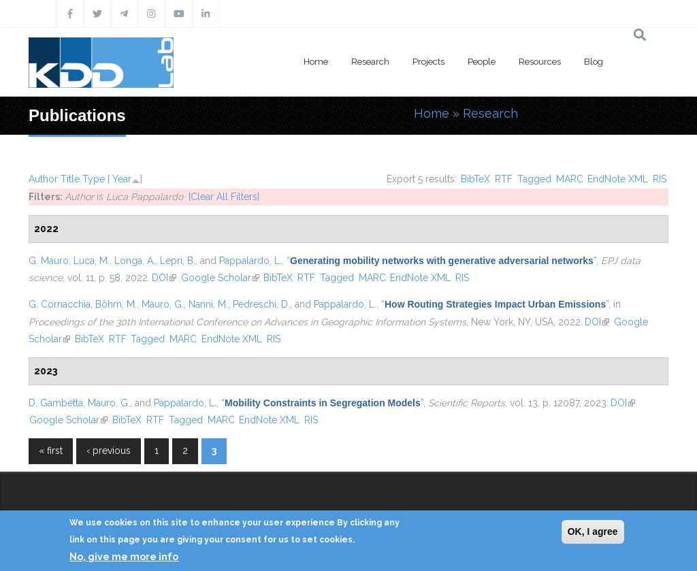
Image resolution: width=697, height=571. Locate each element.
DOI (164, 277)
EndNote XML (617, 179)
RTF (504, 179)
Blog (593, 61)
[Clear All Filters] (224, 196)
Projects (428, 61)
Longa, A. (134, 260)
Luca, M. (92, 260)
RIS (659, 179)
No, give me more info (123, 556)
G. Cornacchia (60, 304)
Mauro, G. (163, 304)
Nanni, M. (208, 304)
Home (316, 61)
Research (370, 61)
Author (43, 179)
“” (441, 260)
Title (70, 179)
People (482, 61)
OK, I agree (593, 531)
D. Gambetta (56, 402)
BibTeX (475, 179)
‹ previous (108, 450)
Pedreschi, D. (261, 304)
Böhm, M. (116, 304)
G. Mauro (49, 260)
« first (51, 450)
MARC (569, 179)
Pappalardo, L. (250, 260)
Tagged (534, 179)
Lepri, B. (177, 260)
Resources (540, 61)
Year (121, 179)
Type (93, 179)
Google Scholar (220, 277)
